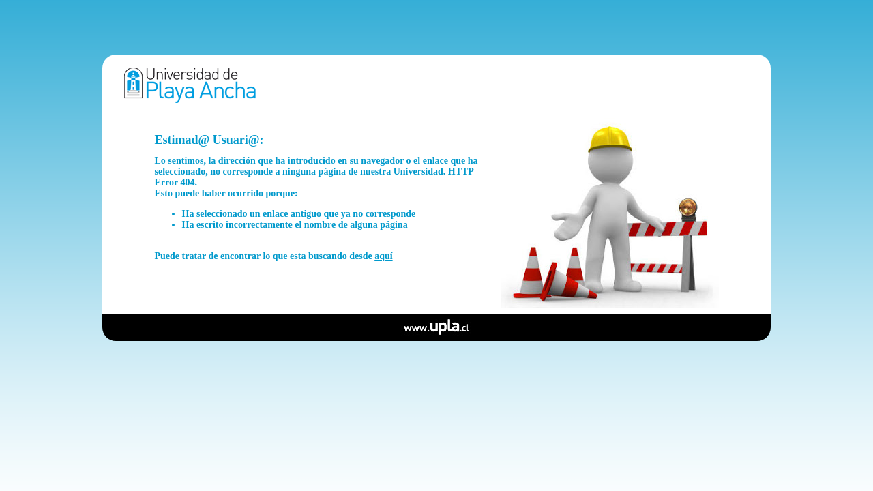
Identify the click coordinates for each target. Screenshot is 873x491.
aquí (383, 256)
